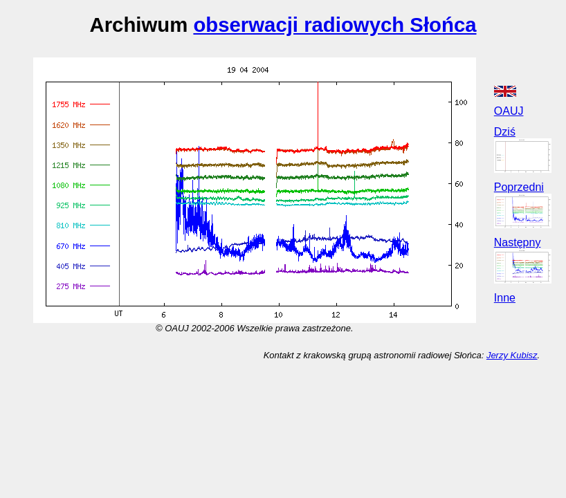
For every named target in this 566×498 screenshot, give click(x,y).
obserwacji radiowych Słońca (334, 24)
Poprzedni (519, 187)
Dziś (504, 132)
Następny (517, 242)
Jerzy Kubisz (512, 355)
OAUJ (509, 111)
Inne (504, 298)
